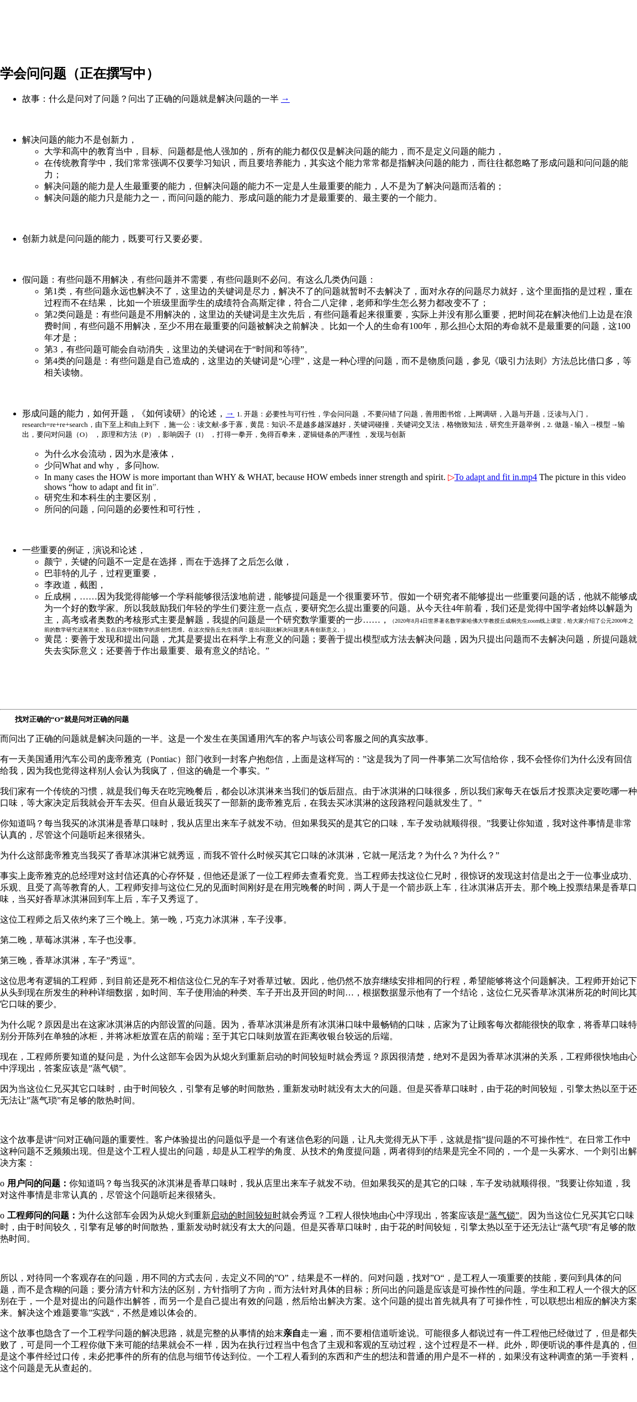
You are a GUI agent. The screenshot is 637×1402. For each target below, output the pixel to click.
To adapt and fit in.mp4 (496, 477)
